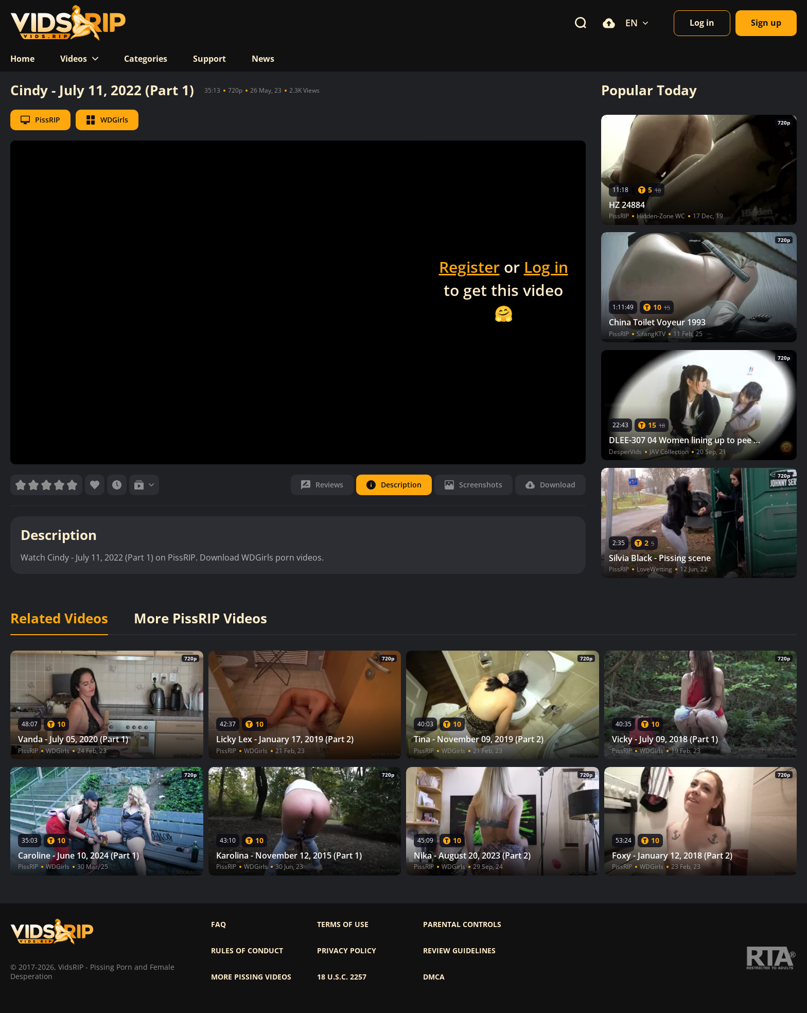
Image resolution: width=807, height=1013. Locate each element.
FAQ (218, 924)
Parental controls (462, 924)
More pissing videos (251, 977)
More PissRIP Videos (200, 618)
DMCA (434, 977)
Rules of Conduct (247, 950)
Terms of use (343, 924)
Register (469, 266)
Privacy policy (346, 950)
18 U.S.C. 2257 (341, 977)
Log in (546, 266)
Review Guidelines (459, 950)
